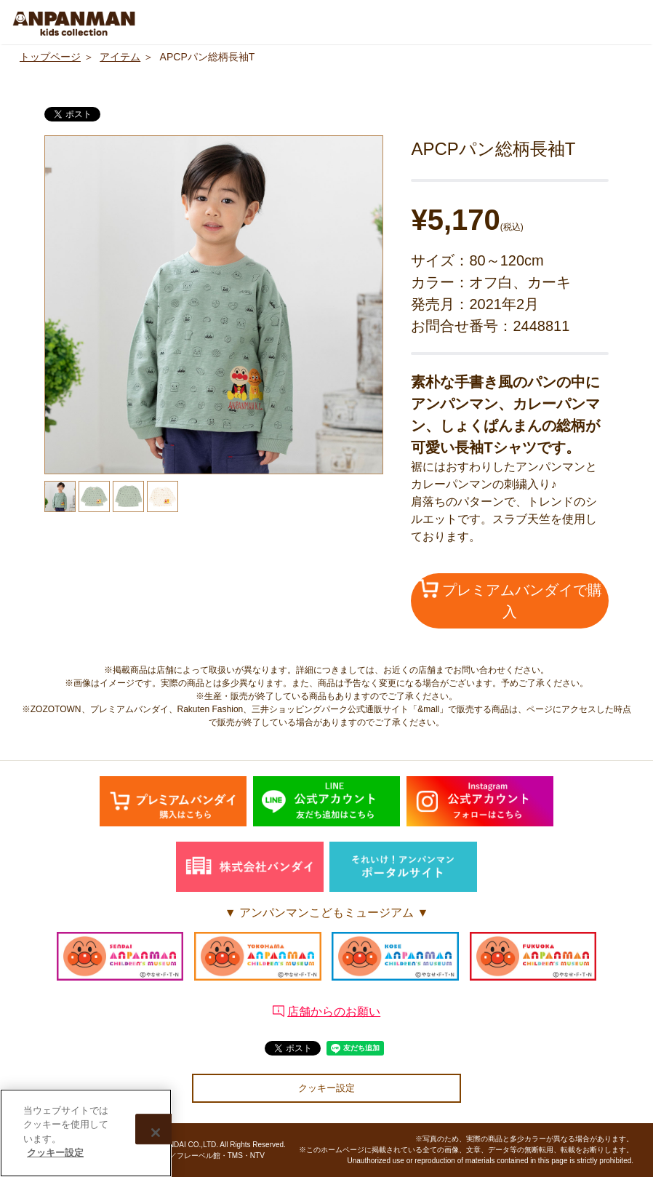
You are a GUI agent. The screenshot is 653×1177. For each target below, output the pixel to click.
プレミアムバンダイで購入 (510, 599)
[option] (213, 305)
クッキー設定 (326, 1087)
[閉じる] (156, 1133)
